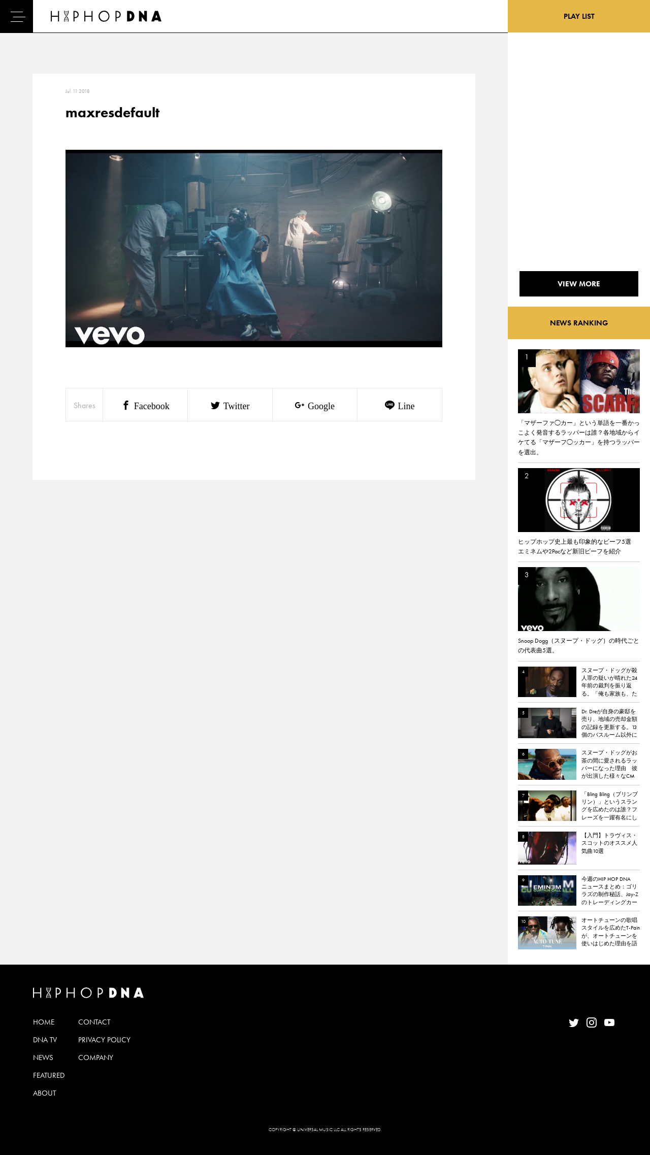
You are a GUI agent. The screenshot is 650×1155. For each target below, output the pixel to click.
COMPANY (95, 1057)
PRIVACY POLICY (104, 1040)
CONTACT (94, 1022)
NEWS (43, 1057)
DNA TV (45, 1040)
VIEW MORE (579, 284)
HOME (43, 1022)
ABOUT (44, 1093)
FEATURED (48, 1075)
